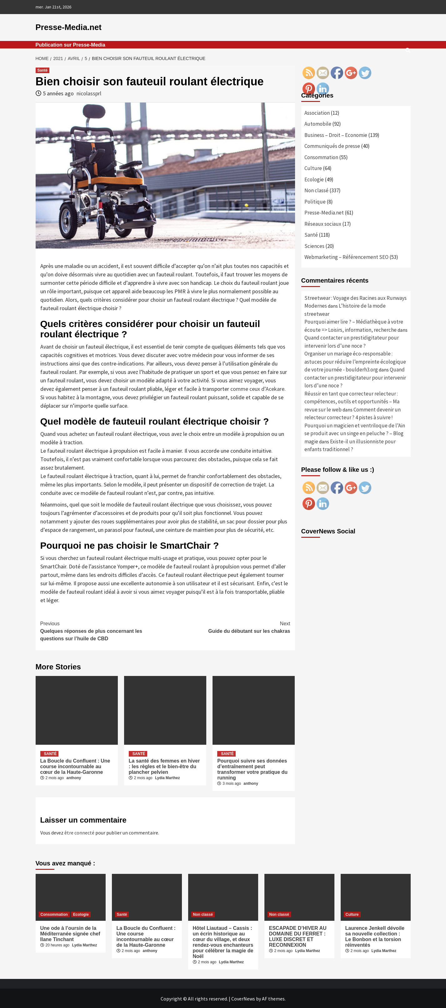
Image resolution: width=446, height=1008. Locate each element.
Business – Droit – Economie (335, 134)
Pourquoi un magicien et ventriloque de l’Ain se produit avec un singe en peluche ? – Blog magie (354, 432)
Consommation (321, 156)
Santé (43, 70)
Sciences (314, 245)
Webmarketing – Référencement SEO (346, 256)
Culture (313, 167)
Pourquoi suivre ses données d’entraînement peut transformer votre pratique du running (252, 769)
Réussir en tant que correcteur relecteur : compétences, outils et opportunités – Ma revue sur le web (351, 401)
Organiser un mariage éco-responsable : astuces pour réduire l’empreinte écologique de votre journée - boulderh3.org (355, 361)
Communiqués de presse (332, 145)
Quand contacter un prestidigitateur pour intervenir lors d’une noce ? (355, 377)
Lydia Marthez (167, 777)
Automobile (317, 123)
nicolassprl (89, 93)
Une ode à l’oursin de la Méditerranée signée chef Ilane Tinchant (70, 933)
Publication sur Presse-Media (70, 44)
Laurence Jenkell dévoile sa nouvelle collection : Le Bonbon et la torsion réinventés (374, 936)
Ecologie (314, 178)
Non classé (316, 190)
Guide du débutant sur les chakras (227, 626)
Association (317, 112)
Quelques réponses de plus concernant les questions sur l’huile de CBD (102, 630)
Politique (315, 201)
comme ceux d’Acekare (257, 388)
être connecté (79, 832)
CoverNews (243, 998)
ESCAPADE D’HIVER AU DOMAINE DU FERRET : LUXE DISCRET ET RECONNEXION (298, 936)
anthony (74, 777)
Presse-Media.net (66, 27)
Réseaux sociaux (322, 223)
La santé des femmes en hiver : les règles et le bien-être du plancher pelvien (164, 766)
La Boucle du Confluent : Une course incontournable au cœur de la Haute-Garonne (75, 766)
